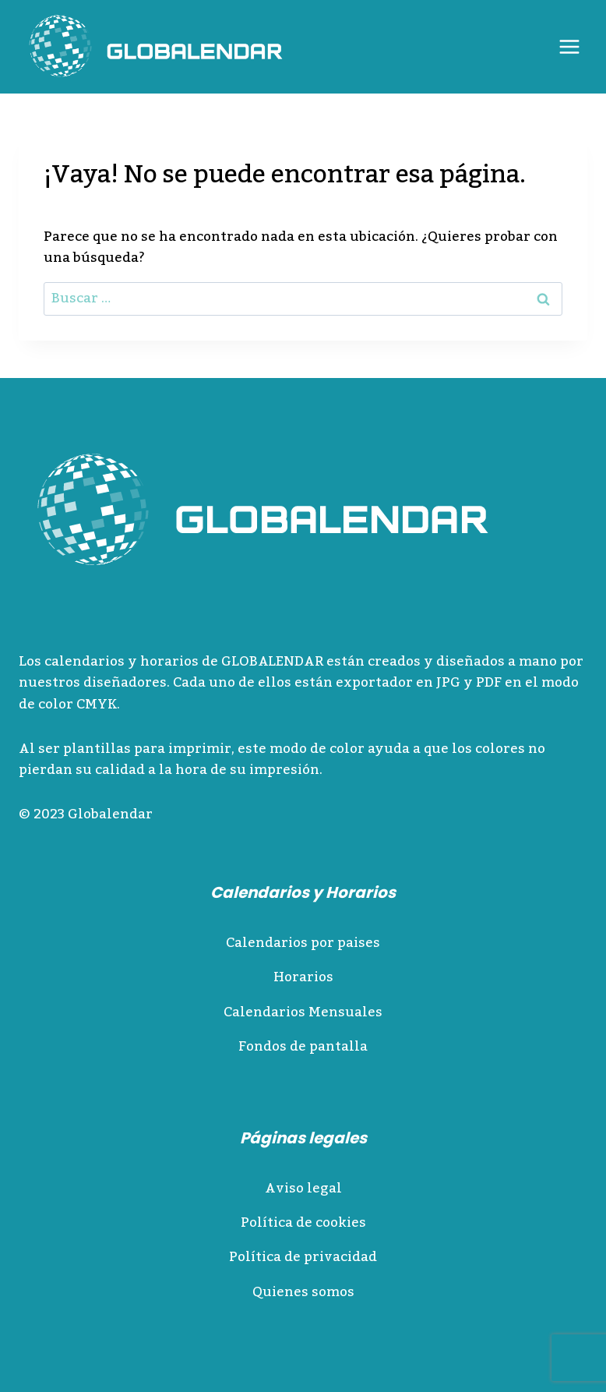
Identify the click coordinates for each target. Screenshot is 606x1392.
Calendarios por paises (303, 943)
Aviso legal (303, 1188)
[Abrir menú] (569, 46)
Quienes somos (303, 1292)
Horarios (303, 977)
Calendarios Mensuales (303, 1012)
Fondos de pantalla (303, 1046)
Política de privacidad (303, 1257)
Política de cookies (303, 1223)
